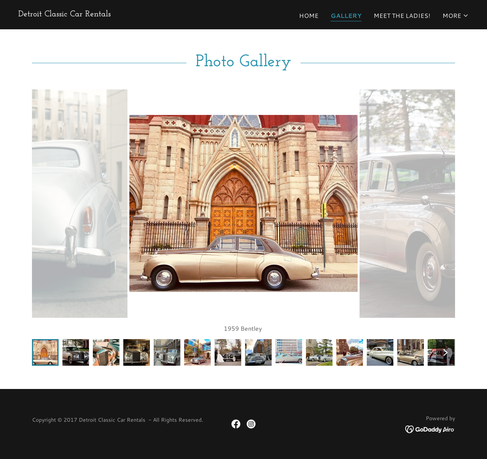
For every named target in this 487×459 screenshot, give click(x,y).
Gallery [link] (346, 15)
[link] (64, 14)
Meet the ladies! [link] (402, 15)
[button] (455, 15)
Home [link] (308, 15)
